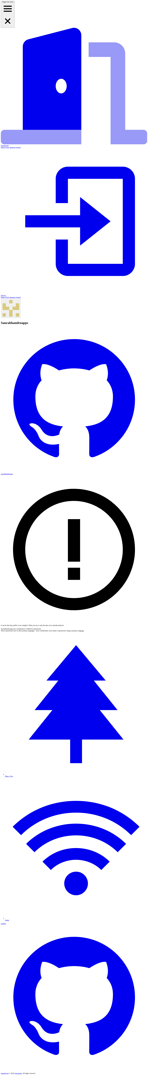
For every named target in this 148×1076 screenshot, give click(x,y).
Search (18, 147)
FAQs (7, 147)
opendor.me (5, 1073)
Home (3, 147)
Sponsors (13, 147)
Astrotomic (18, 1073)
